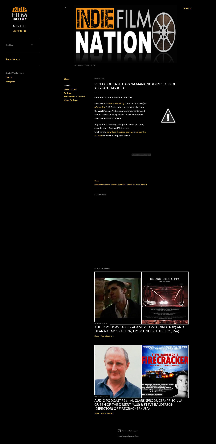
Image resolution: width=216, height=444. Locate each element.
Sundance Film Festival (74, 96)
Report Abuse (13, 59)
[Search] (187, 8)
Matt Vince (134, 436)
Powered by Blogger (128, 431)
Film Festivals (70, 89)
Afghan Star (100, 107)
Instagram (10, 81)
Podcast (68, 93)
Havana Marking (116, 103)
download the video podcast (119, 131)
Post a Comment (107, 336)
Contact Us (87, 65)
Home (77, 65)
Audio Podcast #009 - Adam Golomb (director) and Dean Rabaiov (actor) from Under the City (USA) (139, 329)
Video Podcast (71, 100)
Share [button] (66, 79)
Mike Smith (19, 26)
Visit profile (19, 31)
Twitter (9, 77)
